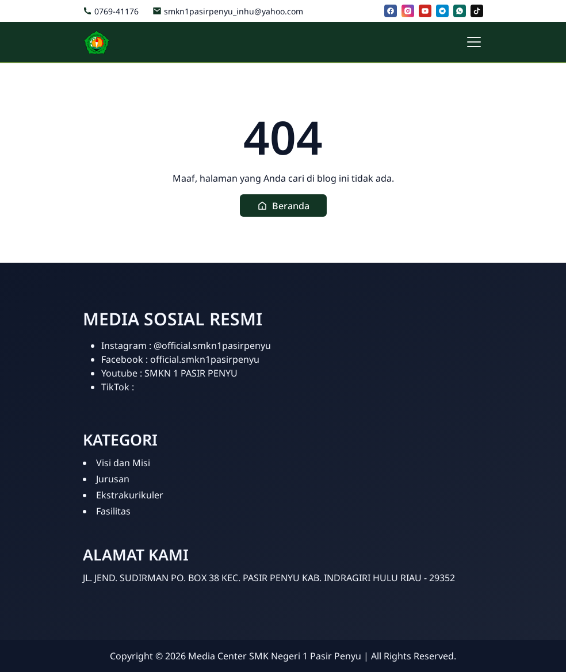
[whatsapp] (459, 11)
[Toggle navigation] (474, 42)
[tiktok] (477, 11)
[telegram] (442, 11)
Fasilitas (113, 511)
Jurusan (112, 479)
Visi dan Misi (123, 462)
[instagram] (407, 11)
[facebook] (390, 11)
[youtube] (425, 11)
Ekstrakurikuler (129, 495)
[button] (283, 205)
